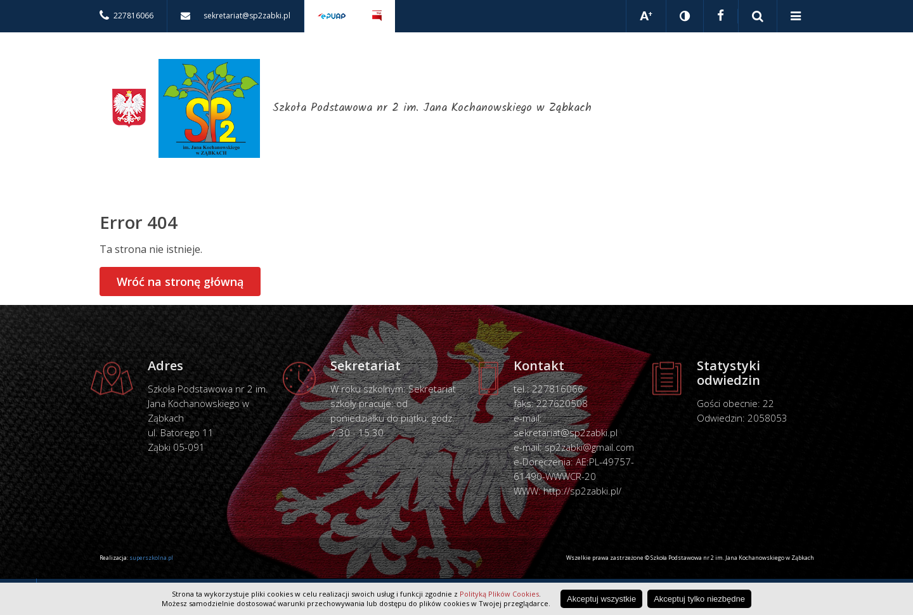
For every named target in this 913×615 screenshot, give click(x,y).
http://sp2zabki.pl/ (582, 490)
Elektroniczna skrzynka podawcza (331, 16)
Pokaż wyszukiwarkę (758, 16)
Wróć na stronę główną (180, 281)
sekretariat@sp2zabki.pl (566, 432)
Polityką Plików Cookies (499, 594)
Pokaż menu (795, 16)
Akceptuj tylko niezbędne (699, 599)
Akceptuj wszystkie (601, 599)
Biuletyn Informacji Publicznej (377, 16)
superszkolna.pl (151, 558)
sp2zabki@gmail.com (589, 447)
